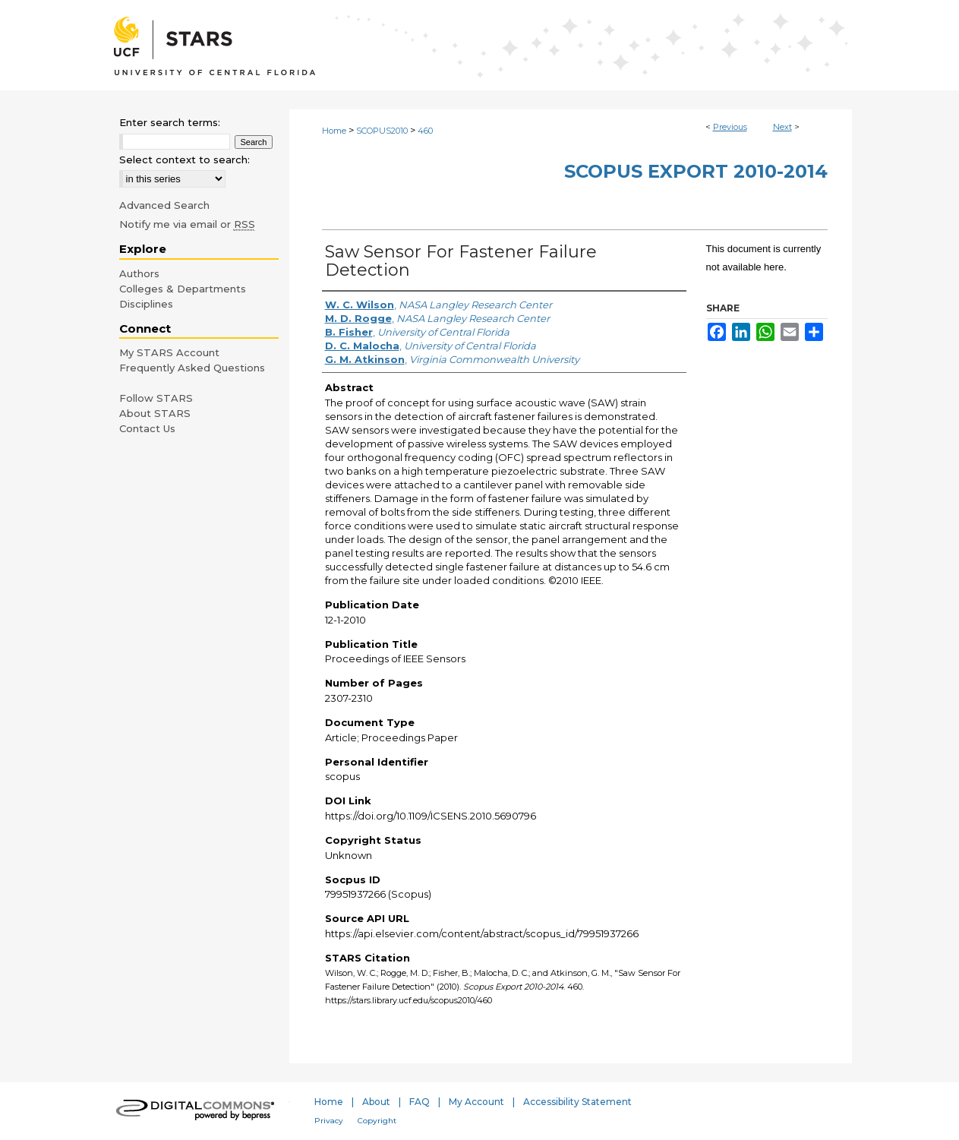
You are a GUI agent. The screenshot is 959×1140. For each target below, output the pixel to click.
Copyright (377, 1121)
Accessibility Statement (577, 1101)
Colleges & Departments (182, 289)
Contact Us (147, 428)
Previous (730, 127)
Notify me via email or (187, 224)
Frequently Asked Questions (192, 368)
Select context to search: (184, 159)
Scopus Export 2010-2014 (696, 171)
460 (425, 130)
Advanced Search (164, 205)
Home (334, 130)
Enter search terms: (169, 122)
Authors (139, 273)
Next (782, 127)
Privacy (328, 1121)
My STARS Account (169, 352)
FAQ (419, 1101)
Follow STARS (156, 398)
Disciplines (146, 304)
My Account (476, 1101)
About (376, 1101)
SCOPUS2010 (382, 130)
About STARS (155, 413)
